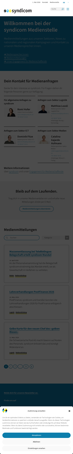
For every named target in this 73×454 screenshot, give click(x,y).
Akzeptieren (36, 435)
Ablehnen (36, 442)
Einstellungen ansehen (36, 448)
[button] (69, 411)
